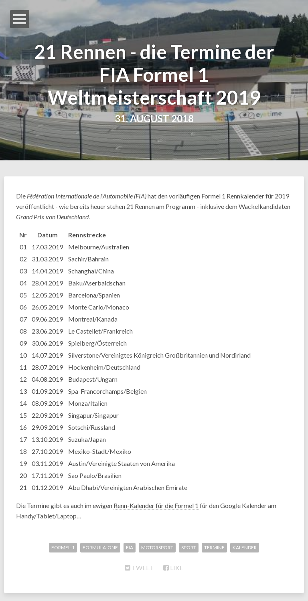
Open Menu (19, 19)
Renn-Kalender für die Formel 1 (156, 505)
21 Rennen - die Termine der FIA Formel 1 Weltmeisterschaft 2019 (154, 74)
